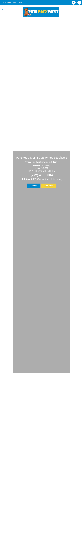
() (50, 179)
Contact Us (48, 186)
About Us (33, 186)
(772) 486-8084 (41, 175)
